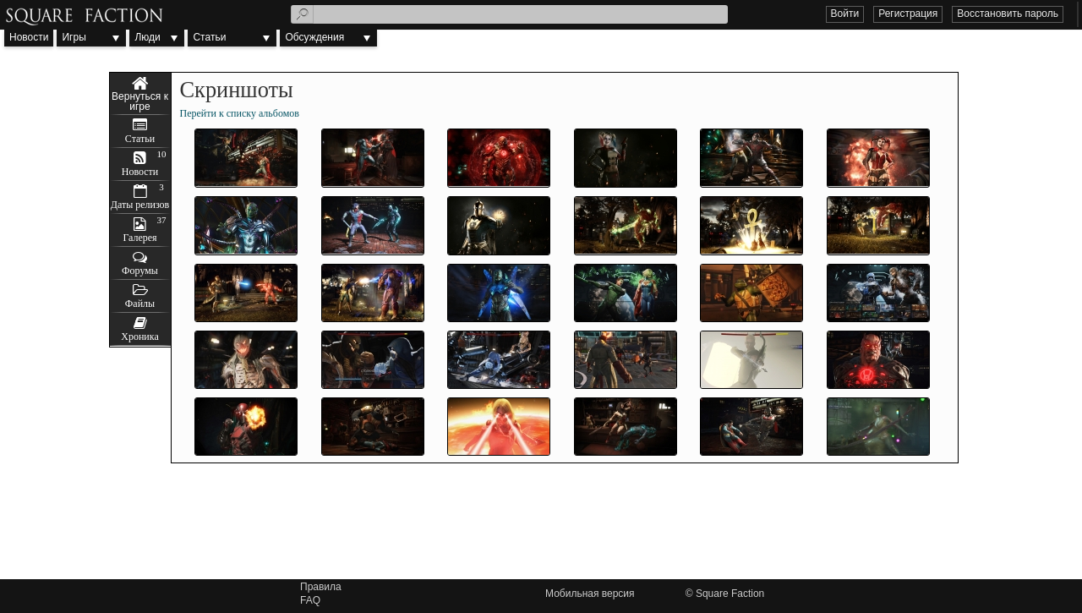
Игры (73, 37)
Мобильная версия (590, 593)
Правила (321, 587)
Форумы (140, 270)
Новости (28, 37)
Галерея (139, 238)
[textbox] (509, 14)
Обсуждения (314, 37)
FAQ (310, 600)
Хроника (139, 336)
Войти (845, 13)
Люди (147, 37)
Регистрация (907, 13)
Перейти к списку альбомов (239, 113)
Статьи (209, 37)
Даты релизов (140, 205)
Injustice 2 (140, 94)
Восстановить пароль (1007, 13)
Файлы (140, 303)
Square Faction (730, 593)
